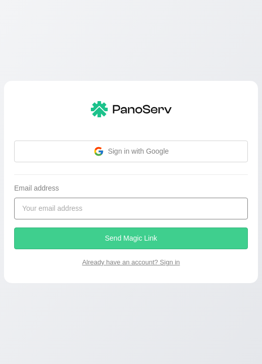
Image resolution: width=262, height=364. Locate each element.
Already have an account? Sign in (131, 262)
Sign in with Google (131, 151)
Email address (36, 188)
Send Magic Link (131, 238)
